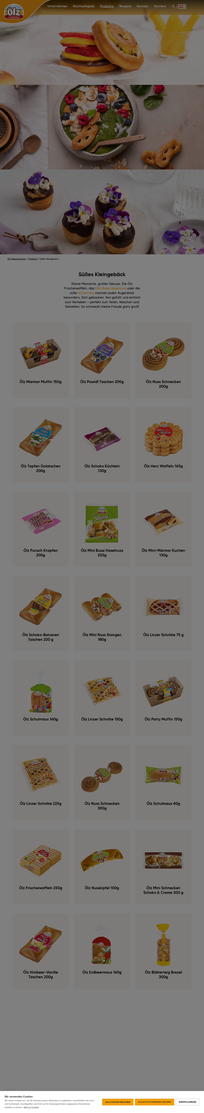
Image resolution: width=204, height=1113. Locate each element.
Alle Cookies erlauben (117, 1102)
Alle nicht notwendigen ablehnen (154, 1102)
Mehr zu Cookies (31, 1107)
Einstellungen (187, 1102)
